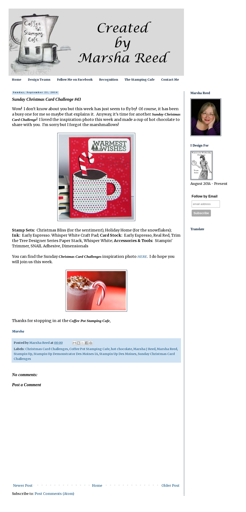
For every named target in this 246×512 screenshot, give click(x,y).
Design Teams (39, 80)
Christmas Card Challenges (46, 349)
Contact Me (170, 80)
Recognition (108, 80)
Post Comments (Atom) (54, 493)
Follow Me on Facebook (75, 80)
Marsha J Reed (144, 349)
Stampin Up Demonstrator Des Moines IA (66, 354)
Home (16, 80)
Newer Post (23, 485)
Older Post (170, 485)
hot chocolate (121, 349)
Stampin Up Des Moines (117, 354)
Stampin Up (23, 354)
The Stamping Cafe (139, 80)
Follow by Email (205, 196)
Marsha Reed (167, 349)
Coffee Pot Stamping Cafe (89, 349)
